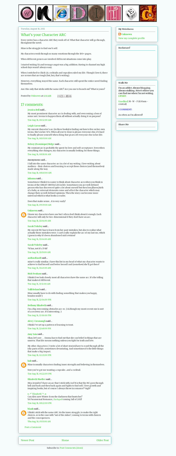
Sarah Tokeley (35, 226)
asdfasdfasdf (34, 258)
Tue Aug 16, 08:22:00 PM (39, 403)
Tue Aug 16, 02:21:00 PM (39, 355)
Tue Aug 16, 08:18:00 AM (39, 154)
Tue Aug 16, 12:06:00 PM (39, 315)
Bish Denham (34, 273)
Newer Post (27, 440)
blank (30, 409)
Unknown (32, 210)
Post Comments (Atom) (71, 448)
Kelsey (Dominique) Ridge (41, 144)
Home (65, 440)
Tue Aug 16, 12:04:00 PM (39, 299)
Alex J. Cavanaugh (37, 321)
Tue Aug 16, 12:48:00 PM (39, 328)
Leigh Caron (34, 125)
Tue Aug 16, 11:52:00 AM (39, 284)
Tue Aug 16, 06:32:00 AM (39, 120)
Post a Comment (33, 427)
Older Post (102, 440)
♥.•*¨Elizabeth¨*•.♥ (37, 394)
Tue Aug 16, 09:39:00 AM (39, 205)
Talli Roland (34, 289)
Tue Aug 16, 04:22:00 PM (39, 373)
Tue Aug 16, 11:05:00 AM (39, 252)
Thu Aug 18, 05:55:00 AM (39, 421)
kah (29, 361)
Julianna (32, 178)
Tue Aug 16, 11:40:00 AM (39, 268)
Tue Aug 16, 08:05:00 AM (39, 138)
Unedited (123, 101)
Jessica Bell (33, 110)
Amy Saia (32, 334)
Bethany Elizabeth (37, 305)
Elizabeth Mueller (36, 379)
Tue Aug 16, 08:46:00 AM (39, 173)
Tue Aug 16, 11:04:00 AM (39, 221)
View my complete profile (131, 38)
